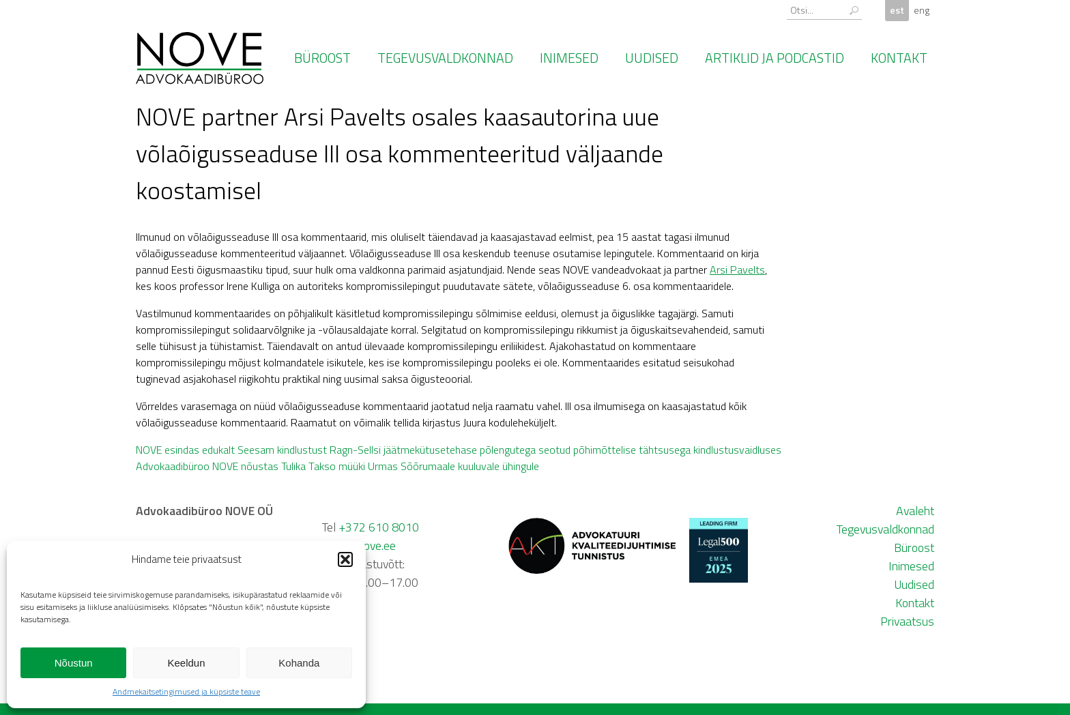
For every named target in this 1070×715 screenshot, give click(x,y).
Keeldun (186, 663)
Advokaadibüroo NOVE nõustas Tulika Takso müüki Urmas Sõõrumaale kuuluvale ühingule (337, 466)
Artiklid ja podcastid (774, 58)
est (897, 10)
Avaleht (915, 510)
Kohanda (298, 663)
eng (921, 10)
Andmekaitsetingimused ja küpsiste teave (186, 691)
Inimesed (569, 58)
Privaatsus (907, 621)
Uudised (651, 58)
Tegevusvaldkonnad (445, 58)
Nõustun (74, 663)
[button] (345, 559)
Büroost (322, 58)
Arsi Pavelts (737, 269)
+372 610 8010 (378, 527)
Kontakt (899, 58)
